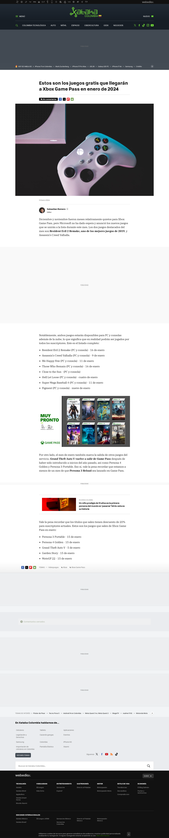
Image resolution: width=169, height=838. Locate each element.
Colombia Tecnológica (34, 25)
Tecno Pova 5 (54, 713)
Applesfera (20, 794)
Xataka (18, 787)
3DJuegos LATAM (42, 818)
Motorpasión (102, 787)
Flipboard (68, 99)
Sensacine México (64, 818)
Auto (53, 25)
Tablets (43, 730)
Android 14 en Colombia (72, 713)
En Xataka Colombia (86, 500)
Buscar (148, 766)
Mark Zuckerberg (62, 66)
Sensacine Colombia (61, 823)
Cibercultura (91, 25)
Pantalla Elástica (46, 746)
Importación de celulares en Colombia (25, 747)
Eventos (66, 734)
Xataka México (22, 818)
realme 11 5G (128, 713)
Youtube (152, 25)
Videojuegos (53, 567)
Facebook (139, 25)
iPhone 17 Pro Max (79, 66)
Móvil (63, 25)
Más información (102, 835)
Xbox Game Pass (78, 567)
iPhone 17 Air (117, 66)
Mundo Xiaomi (21, 803)
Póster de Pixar (39, 713)
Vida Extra (40, 791)
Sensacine (61, 787)
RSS (112, 754)
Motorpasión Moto (104, 791)
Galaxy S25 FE (103, 66)
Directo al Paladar (84, 787)
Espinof (59, 791)
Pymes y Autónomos (142, 792)
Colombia (43, 742)
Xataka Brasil (21, 822)
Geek (106, 25)
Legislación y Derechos (21, 735)
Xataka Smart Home (21, 799)
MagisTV (115, 713)
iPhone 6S (67, 742)
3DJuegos (40, 787)
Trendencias (122, 787)
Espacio (75, 25)
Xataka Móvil (21, 791)
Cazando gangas (47, 734)
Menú (22, 16)
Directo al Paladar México (84, 819)
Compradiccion (123, 794)
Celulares (20, 730)
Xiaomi (66, 746)
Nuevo (146, 16)
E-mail (72, 99)
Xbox (65, 567)
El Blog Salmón (143, 787)
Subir (146, 776)
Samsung (129, 66)
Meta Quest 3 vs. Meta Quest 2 (97, 713)
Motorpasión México (102, 819)
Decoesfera (121, 791)
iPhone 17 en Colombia (43, 66)
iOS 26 (92, 66)
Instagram (147, 25)
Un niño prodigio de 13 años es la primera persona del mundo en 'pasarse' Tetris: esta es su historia (102, 505)
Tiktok (143, 25)
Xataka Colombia (84, 12)
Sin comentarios (49, 99)
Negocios (118, 25)
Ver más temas (23, 755)
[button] (57, 208)
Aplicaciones (68, 730)
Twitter (134, 25)
